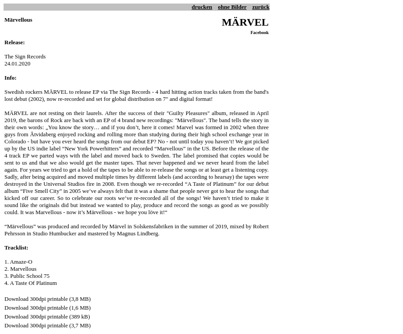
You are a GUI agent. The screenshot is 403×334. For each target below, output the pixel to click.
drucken (202, 7)
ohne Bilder (232, 7)
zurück (261, 7)
